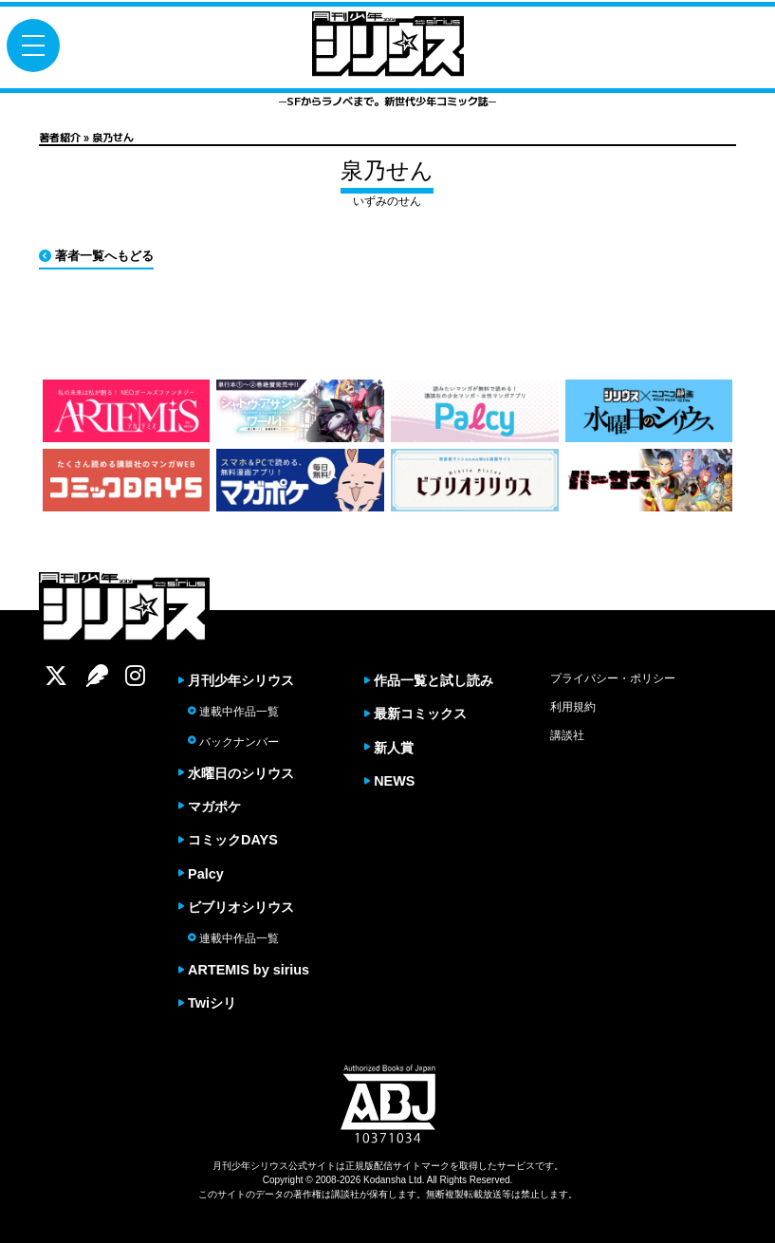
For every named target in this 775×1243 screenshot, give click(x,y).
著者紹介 (60, 136)
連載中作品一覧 (233, 711)
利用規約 (573, 707)
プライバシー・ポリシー (612, 678)
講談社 (567, 735)
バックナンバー (233, 742)
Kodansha (384, 1180)
